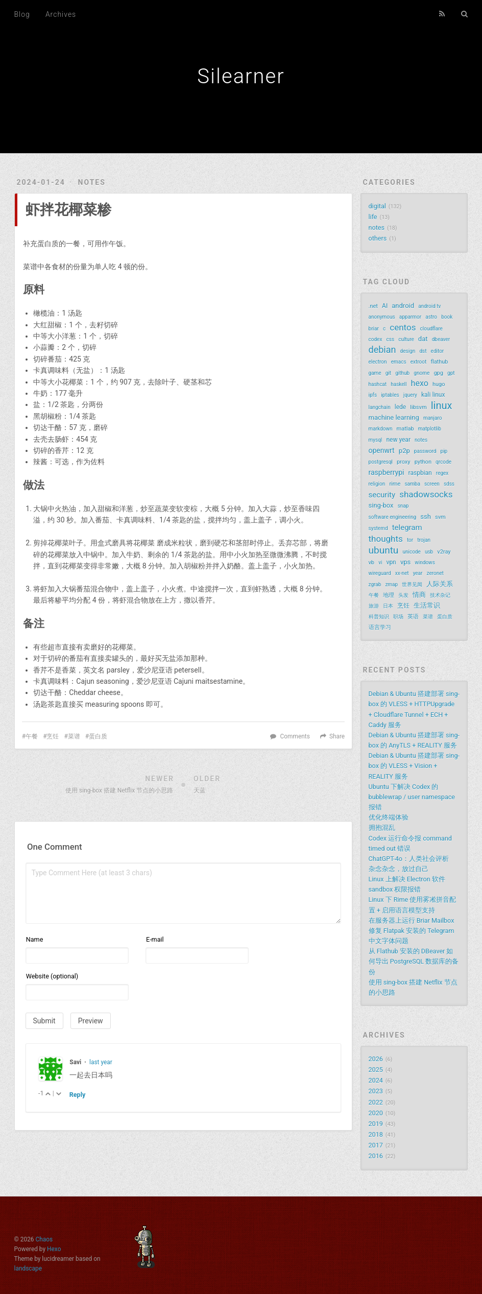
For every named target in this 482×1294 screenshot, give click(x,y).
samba (412, 484)
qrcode (443, 462)
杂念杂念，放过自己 (398, 869)
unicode (411, 552)
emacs (398, 362)
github (402, 373)
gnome (421, 373)
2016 (376, 1156)
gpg (438, 373)
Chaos (44, 1239)
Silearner (240, 76)
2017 (376, 1145)
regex (442, 473)
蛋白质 (98, 736)
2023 (376, 1091)
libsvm (418, 407)
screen (432, 484)
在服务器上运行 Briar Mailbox (411, 920)
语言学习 (380, 627)
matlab (405, 428)
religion (377, 484)
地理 (388, 595)
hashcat (378, 384)
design (408, 351)
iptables (390, 395)
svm (440, 517)
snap (403, 506)
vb (372, 562)
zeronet (435, 573)
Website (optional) (52, 976)
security (382, 494)
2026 (376, 1059)
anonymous (382, 317)
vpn (391, 562)
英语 (413, 616)
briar (374, 328)
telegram (407, 527)
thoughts (386, 539)
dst (422, 351)
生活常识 (427, 605)
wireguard (380, 573)
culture (406, 339)
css (390, 339)
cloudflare (431, 328)
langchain (380, 407)
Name (34, 939)
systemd (378, 528)
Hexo (54, 1249)
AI (385, 305)
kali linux (433, 394)
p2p (404, 450)
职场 (398, 616)
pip (444, 451)
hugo (438, 384)
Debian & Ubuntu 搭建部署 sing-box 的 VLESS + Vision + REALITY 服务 (414, 766)
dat (423, 339)
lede (400, 407)
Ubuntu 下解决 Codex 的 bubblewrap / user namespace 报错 (412, 797)
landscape (28, 1268)
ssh (425, 516)
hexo (419, 383)
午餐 (32, 736)
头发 (403, 595)
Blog (22, 14)
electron (378, 362)
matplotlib (429, 429)
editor (437, 351)
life (373, 217)
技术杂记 (440, 595)
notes (92, 182)
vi (380, 562)
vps (405, 562)
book (446, 317)
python (423, 462)
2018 (376, 1134)
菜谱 (74, 736)
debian (382, 350)
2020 (376, 1113)
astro (431, 317)
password (425, 451)
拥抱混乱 (382, 827)
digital (377, 206)
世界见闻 (412, 584)
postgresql (381, 462)
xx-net (402, 573)
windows (425, 562)
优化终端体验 (388, 817)
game (375, 373)
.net (373, 306)
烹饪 (52, 736)
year (418, 573)
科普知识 (379, 616)
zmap (391, 584)
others (378, 238)
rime (394, 484)
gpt (451, 373)
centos (403, 327)
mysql (375, 440)
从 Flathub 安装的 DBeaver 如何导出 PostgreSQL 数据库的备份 (414, 961)
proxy (404, 462)
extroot (419, 362)
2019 (376, 1124)
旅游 (374, 606)
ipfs (373, 395)
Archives (60, 14)
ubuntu (384, 550)
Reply (77, 1094)
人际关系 (439, 584)
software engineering (393, 517)
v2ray (443, 551)
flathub (439, 361)
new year (398, 439)
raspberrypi (386, 472)
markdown (381, 429)
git (388, 373)
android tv (429, 306)
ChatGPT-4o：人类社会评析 (409, 858)
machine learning (394, 417)
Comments (295, 736)
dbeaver (441, 339)
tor (410, 540)
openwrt (382, 450)
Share (337, 736)
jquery (410, 395)
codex (375, 339)
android (403, 305)
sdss (449, 484)
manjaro (432, 418)
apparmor (410, 317)
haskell (398, 384)
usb (429, 552)
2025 (376, 1069)
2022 (376, 1102)
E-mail (155, 939)
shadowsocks (425, 494)
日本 (388, 606)
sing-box (381, 505)
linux (441, 405)
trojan (423, 540)
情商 (419, 594)
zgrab (375, 584)
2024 (376, 1080)
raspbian (420, 472)
